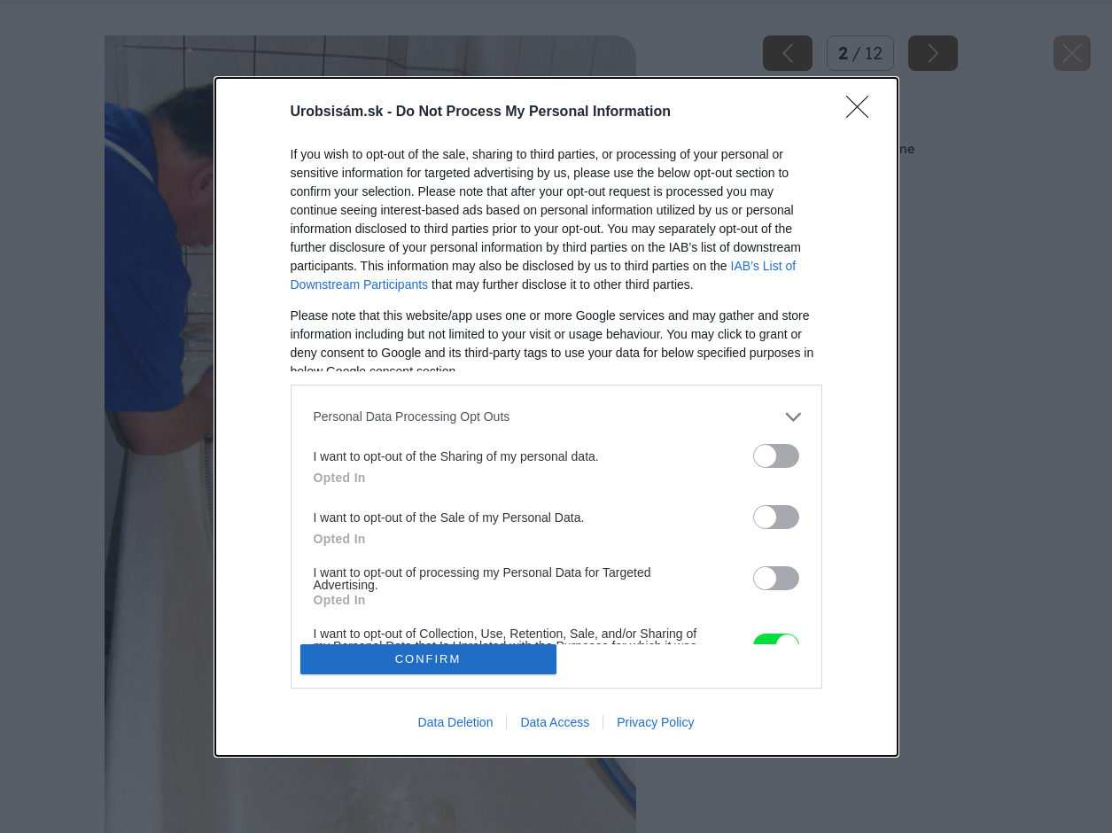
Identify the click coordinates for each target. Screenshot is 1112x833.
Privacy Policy (655, 722)
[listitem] (556, 417)
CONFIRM (428, 659)
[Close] (863, 112)
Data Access (554, 722)
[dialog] (556, 417)
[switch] (776, 456)
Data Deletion (456, 722)
